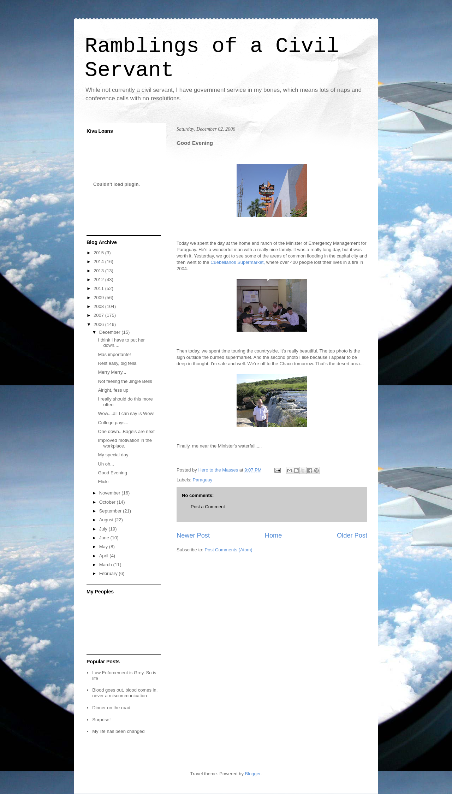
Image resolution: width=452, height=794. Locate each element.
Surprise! (101, 719)
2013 (99, 270)
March (106, 564)
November (110, 493)
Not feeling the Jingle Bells (125, 381)
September (111, 511)
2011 (99, 288)
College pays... (113, 422)
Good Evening (112, 472)
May (104, 546)
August (107, 519)
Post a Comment (208, 506)
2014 (99, 261)
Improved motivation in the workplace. (124, 443)
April (104, 555)
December (110, 332)
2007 (99, 315)
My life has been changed (118, 731)
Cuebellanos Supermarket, (237, 262)
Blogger (253, 773)
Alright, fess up (113, 390)
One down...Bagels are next (126, 431)
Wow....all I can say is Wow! (126, 413)
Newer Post (193, 535)
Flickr (103, 481)
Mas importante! (114, 354)
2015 (99, 252)
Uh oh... (106, 464)
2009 (99, 297)
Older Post (352, 535)
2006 (99, 324)
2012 (99, 279)
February (109, 573)
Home (273, 535)
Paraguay (203, 479)
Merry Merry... (112, 372)
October (108, 502)
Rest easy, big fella (117, 363)
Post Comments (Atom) (228, 549)
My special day (113, 454)
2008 (99, 306)
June (105, 537)
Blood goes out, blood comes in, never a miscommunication (124, 692)
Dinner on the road (111, 707)
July (104, 529)
